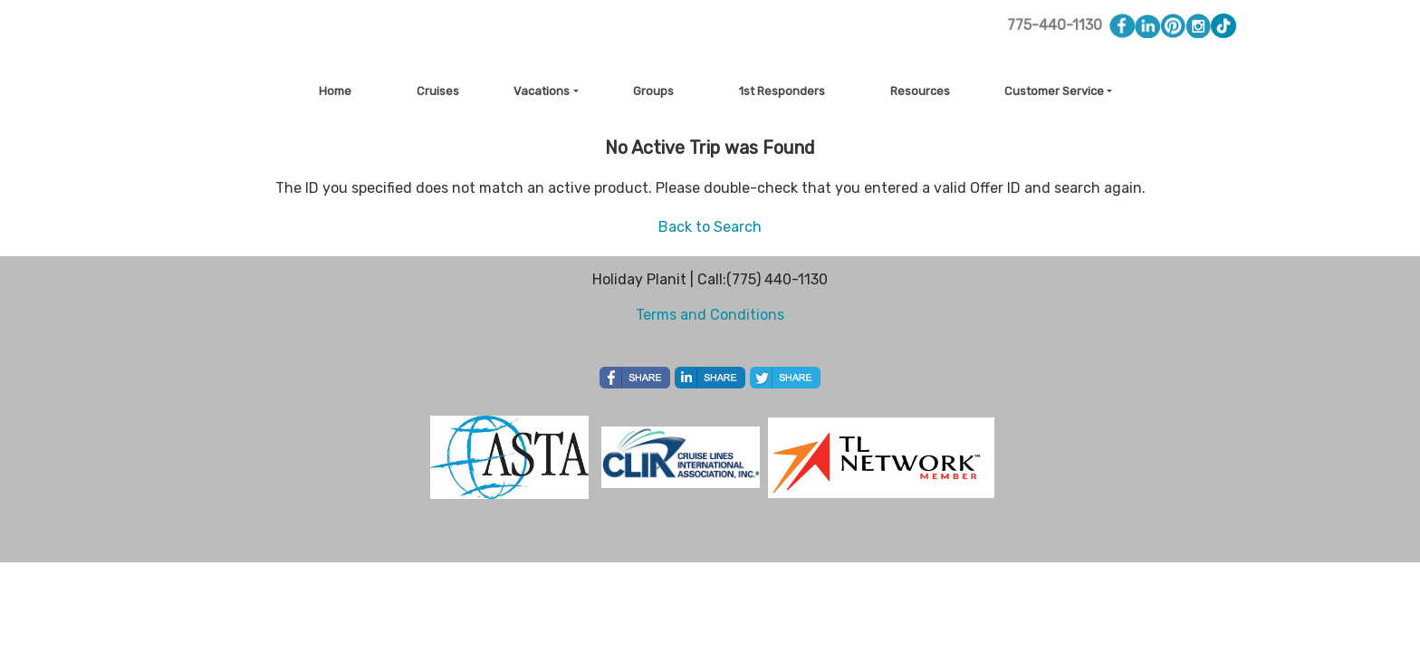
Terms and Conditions (710, 314)
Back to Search (710, 226)
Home (335, 91)
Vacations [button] (541, 91)
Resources (920, 91)
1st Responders (782, 91)
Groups (653, 91)
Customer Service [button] (1054, 91)
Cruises (438, 91)
